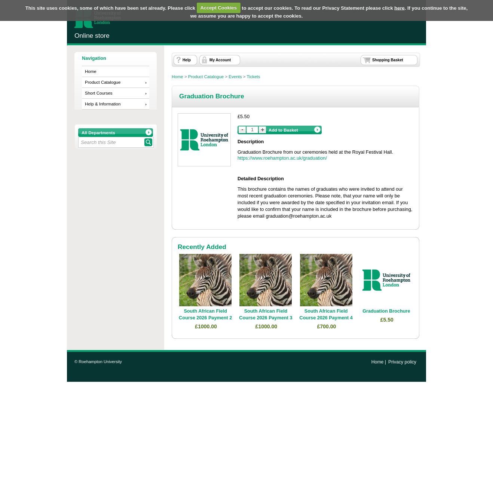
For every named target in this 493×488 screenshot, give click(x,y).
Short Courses (99, 93)
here (399, 7)
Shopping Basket (387, 60)
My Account (220, 60)
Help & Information (102, 104)
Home (91, 71)
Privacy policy (402, 362)
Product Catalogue (102, 82)
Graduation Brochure (386, 311)
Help (187, 60)
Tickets (253, 76)
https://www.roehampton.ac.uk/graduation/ (282, 158)
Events (235, 76)
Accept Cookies (218, 7)
